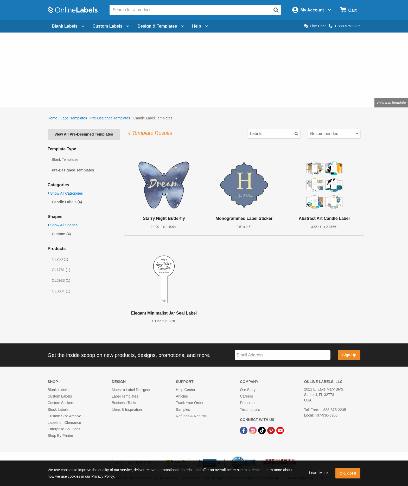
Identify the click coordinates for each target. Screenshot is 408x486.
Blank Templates (65, 159)
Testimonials (250, 409)
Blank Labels (58, 390)
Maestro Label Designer (131, 390)
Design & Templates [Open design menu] (160, 26)
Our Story (248, 390)
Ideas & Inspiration (127, 409)
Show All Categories (65, 193)
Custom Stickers (61, 403)
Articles (182, 396)
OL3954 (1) (61, 291)
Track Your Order (189, 403)
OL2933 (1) (61, 280)
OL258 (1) (60, 259)
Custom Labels (60, 396)
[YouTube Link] (280, 430)
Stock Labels (58, 409)
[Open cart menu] (348, 10)
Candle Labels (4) (67, 202)
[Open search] (276, 10)
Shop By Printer (60, 435)
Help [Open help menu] (200, 26)
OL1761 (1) (61, 270)
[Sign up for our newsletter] (282, 355)
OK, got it (348, 473)
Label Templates (74, 118)
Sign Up (349, 355)
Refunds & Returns (191, 416)
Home (52, 118)
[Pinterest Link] (271, 430)
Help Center (185, 390)
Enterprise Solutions (64, 429)
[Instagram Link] (253, 430)
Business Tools (124, 403)
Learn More (318, 473)
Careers (246, 396)
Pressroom (249, 403)
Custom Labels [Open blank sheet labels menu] (111, 26)
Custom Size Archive (64, 416)
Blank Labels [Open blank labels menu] (68, 26)
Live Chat (315, 26)
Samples (183, 409)
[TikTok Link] (262, 430)
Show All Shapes (63, 225)
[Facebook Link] (244, 430)
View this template (391, 102)
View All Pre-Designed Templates (83, 134)
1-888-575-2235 (344, 26)
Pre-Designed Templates (110, 118)
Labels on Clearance (64, 422)
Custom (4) (61, 234)
